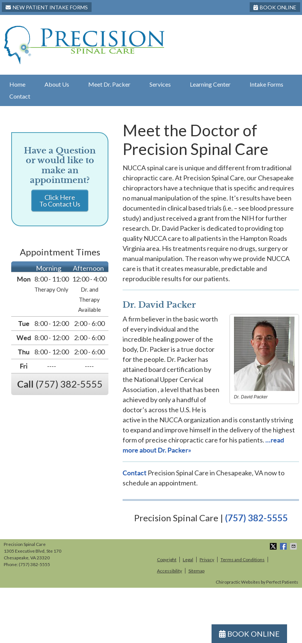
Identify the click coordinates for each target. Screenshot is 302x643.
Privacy (207, 559)
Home (17, 84)
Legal (188, 559)
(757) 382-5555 (256, 518)
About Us (56, 84)
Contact (19, 96)
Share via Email (294, 546)
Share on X (274, 546)
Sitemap (196, 571)
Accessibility (169, 571)
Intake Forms (266, 84)
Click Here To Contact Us (59, 200)
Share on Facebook (284, 546)
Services (160, 84)
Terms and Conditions (243, 559)
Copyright (166, 559)
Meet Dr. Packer (109, 84)
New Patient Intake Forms (47, 7)
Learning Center (210, 84)
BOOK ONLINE (274, 7)
